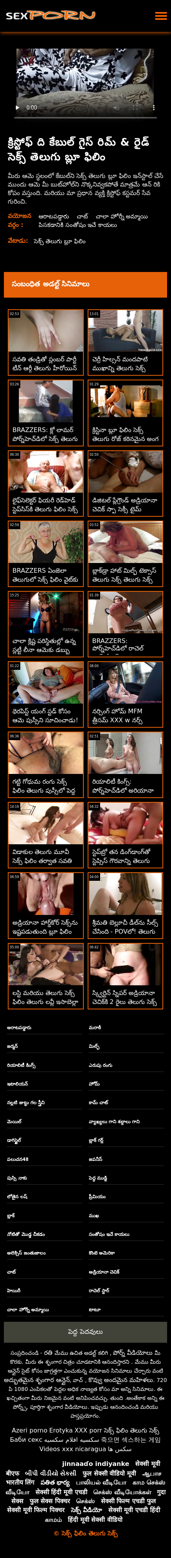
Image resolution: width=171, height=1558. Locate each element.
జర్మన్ (12, 1046)
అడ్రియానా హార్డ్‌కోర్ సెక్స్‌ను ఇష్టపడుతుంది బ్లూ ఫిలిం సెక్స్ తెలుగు (45, 931)
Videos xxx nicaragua (72, 1449)
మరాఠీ (95, 1027)
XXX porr (88, 1430)
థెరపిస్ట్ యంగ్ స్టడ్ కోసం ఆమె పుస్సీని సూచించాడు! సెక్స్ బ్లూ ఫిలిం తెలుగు (45, 720)
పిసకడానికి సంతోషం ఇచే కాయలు (78, 224)
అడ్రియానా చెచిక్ (104, 1272)
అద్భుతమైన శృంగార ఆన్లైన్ (36, 1380)
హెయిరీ (13, 1290)
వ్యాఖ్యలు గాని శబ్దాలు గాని (114, 1121)
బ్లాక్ (10, 1215)
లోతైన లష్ (17, 1196)
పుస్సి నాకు (16, 1178)
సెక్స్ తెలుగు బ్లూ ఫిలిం (61, 241)
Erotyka (61, 1430)
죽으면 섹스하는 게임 (131, 1439)
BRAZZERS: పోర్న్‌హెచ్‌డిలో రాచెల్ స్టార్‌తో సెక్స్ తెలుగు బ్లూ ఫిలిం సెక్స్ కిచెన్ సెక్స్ (121, 653)
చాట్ (83, 216)
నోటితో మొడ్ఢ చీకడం (25, 1234)
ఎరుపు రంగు (100, 1065)
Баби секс (26, 1439)
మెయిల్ (14, 1121)
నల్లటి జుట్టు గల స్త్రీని (25, 1102)
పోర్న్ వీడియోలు (133, 1352)
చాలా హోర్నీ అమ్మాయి (124, 216)
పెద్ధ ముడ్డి (98, 1178)
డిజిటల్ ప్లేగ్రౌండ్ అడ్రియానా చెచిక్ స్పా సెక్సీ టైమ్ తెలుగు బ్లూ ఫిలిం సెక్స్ (124, 509)
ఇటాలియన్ (17, 1084)
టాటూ (94, 1309)
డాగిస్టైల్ (14, 1140)
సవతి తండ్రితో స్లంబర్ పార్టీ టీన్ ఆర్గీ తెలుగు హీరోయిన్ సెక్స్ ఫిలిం (44, 368)
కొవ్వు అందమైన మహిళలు (120, 1380)
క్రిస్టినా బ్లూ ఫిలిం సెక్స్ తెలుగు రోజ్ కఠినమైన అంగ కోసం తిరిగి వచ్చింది (125, 438)
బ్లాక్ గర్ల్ (96, 1140)
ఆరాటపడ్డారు (54, 216)
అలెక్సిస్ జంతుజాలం (26, 1253)
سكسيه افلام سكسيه (71, 1439)
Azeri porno (29, 1430)
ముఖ (94, 1215)
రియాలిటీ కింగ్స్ (21, 1065)
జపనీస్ (95, 1159)
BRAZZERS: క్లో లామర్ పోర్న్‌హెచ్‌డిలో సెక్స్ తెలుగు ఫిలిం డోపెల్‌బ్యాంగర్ (45, 438)
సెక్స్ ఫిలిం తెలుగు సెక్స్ (131, 1430)
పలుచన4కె (17, 1159)
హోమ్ (94, 1084)
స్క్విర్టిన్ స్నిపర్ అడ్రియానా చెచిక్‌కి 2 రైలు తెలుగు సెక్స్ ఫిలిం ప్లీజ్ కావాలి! (124, 1001)
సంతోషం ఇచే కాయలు (109, 1234)
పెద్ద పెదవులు (85, 1331)
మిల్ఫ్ (94, 1046)
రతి (48, 1352)
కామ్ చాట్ (98, 1102)
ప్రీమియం (97, 1196)
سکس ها (120, 1449)
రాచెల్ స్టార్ (99, 1290)
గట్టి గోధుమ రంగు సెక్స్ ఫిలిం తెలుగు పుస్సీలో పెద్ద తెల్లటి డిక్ (43, 790)
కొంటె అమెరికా (102, 1253)
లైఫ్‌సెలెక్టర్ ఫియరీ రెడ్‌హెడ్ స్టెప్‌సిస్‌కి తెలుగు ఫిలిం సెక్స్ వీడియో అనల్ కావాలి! (45, 509)
